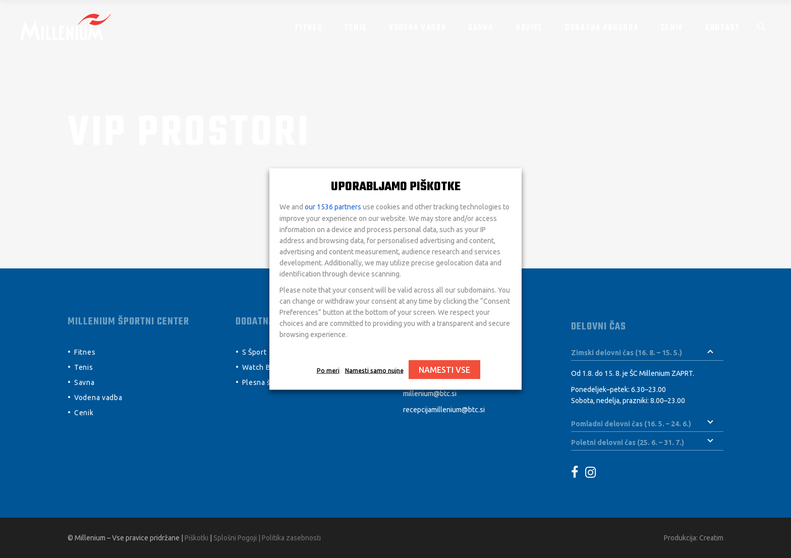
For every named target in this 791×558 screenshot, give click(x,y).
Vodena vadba (98, 398)
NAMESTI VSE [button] (444, 369)
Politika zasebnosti (291, 538)
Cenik (84, 413)
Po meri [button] (328, 370)
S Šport (254, 352)
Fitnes (84, 352)
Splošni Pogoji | (237, 538)
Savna (84, 382)
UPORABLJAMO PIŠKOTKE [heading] (396, 187)
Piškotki (196, 538)
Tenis (83, 367)
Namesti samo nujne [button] (374, 370)
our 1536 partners (333, 207)
